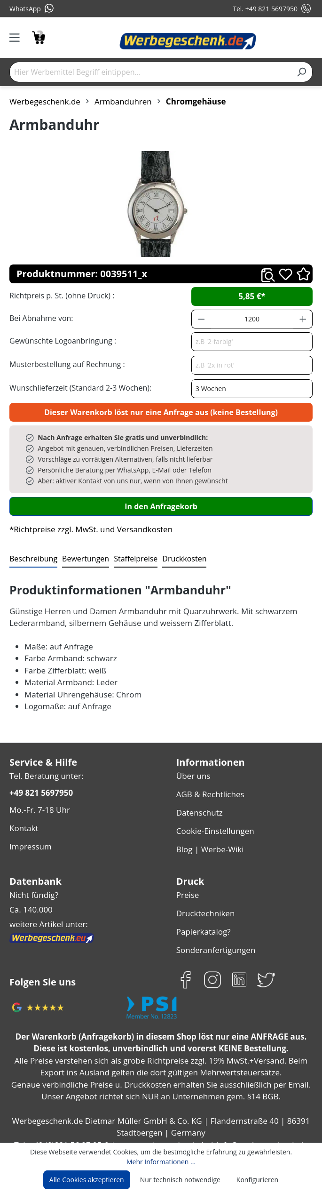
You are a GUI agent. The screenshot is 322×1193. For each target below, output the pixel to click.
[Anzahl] (252, 319)
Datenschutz (198, 808)
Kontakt (23, 824)
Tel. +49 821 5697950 (272, 8)
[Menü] (18, 37)
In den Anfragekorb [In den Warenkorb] (160, 506)
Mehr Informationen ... (161, 1161)
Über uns (192, 774)
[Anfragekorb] (38, 36)
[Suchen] (302, 72)
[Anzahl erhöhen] (303, 319)
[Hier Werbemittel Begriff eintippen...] (150, 72)
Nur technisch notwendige (180, 1180)
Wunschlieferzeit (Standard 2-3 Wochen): (78, 388)
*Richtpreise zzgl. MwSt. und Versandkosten (87, 529)
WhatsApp (31, 8)
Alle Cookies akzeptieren (90, 1180)
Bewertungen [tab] (82, 558)
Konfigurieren (253, 1180)
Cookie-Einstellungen (214, 825)
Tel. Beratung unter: (44, 774)
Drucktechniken (203, 903)
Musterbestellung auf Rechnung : (64, 364)
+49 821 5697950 (40, 791)
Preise (187, 886)
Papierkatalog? (202, 920)
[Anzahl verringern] (201, 319)
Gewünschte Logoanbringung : (60, 340)
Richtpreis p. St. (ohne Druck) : (60, 295)
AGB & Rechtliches (210, 791)
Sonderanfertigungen (213, 937)
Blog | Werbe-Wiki (208, 842)
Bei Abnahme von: (40, 318)
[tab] (32, 559)
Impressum (29, 841)
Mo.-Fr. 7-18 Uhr (38, 807)
